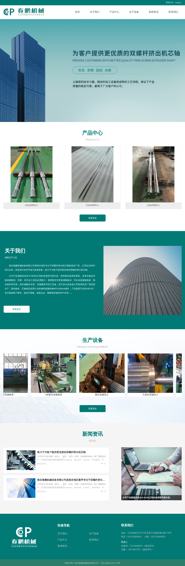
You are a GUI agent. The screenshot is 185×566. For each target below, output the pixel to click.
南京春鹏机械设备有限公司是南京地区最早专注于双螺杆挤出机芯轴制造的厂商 (71, 480)
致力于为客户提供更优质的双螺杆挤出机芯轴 (61, 452)
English (178, 2)
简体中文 (170, 2)
